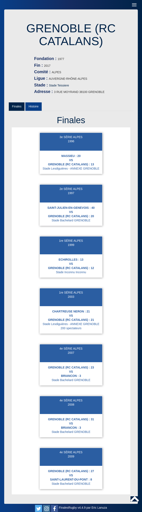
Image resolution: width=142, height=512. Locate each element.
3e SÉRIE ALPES (71, 137)
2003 (71, 296)
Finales (16, 106)
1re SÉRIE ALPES (71, 240)
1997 (71, 193)
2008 (71, 404)
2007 (71, 352)
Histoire (33, 106)
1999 (71, 245)
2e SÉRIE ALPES (71, 189)
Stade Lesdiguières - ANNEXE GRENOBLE (71, 168)
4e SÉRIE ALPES (71, 348)
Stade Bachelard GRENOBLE (71, 220)
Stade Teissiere (59, 85)
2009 (71, 456)
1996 (71, 141)
